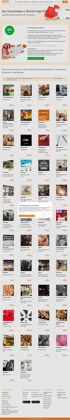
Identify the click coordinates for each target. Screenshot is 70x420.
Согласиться (27, 215)
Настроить (43, 215)
